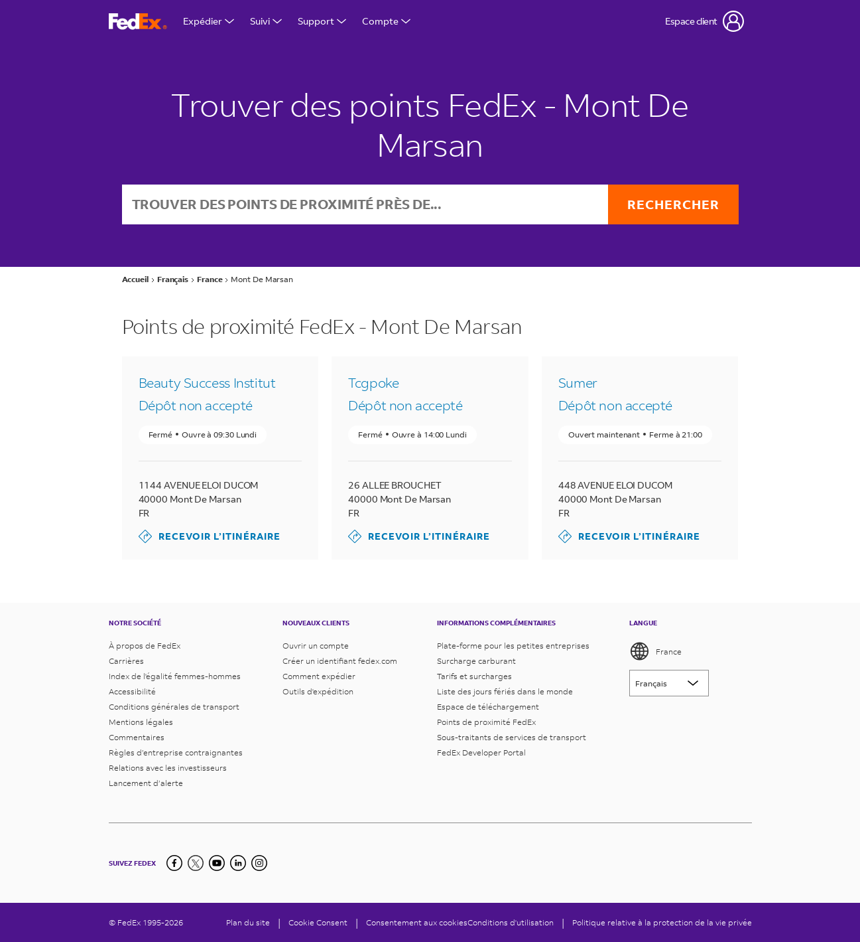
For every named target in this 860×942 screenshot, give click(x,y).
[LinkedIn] (238, 863)
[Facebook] (174, 863)
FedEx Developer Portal (481, 752)
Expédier (208, 21)
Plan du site (248, 922)
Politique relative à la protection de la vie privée (662, 922)
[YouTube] (217, 863)
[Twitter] (196, 863)
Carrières (126, 661)
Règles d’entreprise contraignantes (176, 752)
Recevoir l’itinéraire (209, 537)
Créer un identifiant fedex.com (339, 661)
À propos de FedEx (144, 646)
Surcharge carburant (476, 661)
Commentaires (136, 737)
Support (322, 21)
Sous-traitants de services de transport (511, 737)
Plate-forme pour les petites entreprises (513, 646)
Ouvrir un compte (315, 646)
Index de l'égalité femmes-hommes (175, 676)
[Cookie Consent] (317, 922)
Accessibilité (132, 691)
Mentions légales (141, 722)
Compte (386, 21)
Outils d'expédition (317, 691)
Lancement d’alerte (146, 783)
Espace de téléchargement (488, 707)
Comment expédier (318, 676)
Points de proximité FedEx (486, 722)
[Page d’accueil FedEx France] (138, 21)
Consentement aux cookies (416, 922)
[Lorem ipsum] (669, 683)
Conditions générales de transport (174, 707)
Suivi (266, 21)
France (655, 651)
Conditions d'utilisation (510, 922)
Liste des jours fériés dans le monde (505, 691)
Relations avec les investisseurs (168, 768)
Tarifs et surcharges (474, 676)
